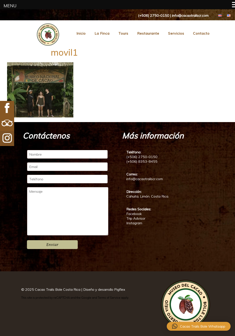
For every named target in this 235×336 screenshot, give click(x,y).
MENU (10, 5)
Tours (123, 33)
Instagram (134, 223)
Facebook (134, 213)
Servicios (176, 33)
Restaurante (148, 33)
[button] (199, 326)
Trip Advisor (135, 218)
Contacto (201, 33)
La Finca (102, 33)
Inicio (81, 33)
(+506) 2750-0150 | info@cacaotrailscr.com (173, 15)
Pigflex (119, 289)
